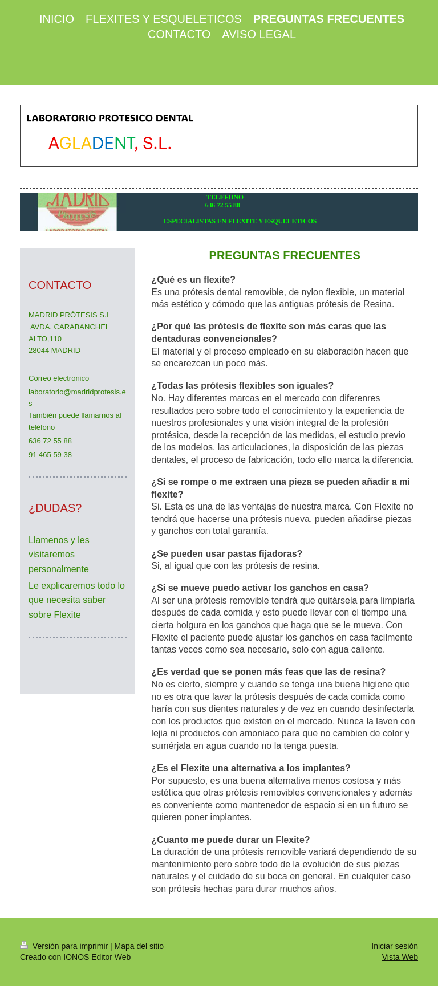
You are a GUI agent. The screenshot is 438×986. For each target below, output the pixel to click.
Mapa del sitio (139, 946)
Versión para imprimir (65, 946)
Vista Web (400, 956)
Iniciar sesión (394, 946)
